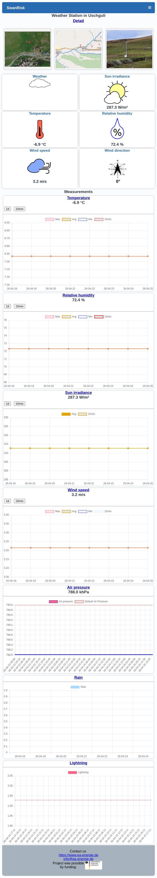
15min (19, 208)
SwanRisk (16, 8)
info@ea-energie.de (78, 859)
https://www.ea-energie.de (78, 855)
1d (7, 208)
